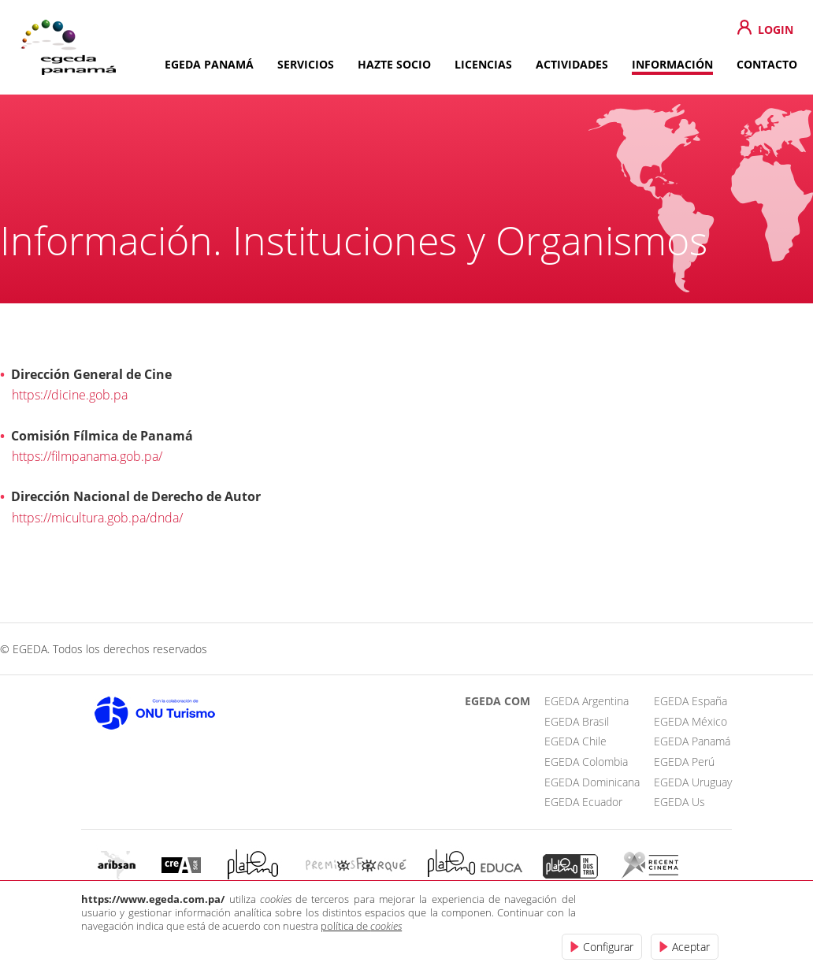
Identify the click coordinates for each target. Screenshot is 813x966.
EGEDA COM (497, 700)
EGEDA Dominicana (592, 782)
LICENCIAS (483, 64)
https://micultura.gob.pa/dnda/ (97, 517)
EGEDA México (690, 721)
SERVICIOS (305, 64)
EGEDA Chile (575, 741)
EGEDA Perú (684, 761)
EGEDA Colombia (586, 761)
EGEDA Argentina (586, 700)
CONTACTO (767, 64)
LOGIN (775, 29)
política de (361, 925)
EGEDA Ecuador (583, 801)
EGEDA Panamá (692, 741)
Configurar (608, 946)
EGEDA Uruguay (693, 782)
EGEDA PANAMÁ (209, 64)
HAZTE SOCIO (394, 64)
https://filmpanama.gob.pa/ (87, 456)
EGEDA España (690, 700)
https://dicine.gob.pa (70, 394)
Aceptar (691, 946)
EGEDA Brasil (576, 721)
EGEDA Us (679, 801)
